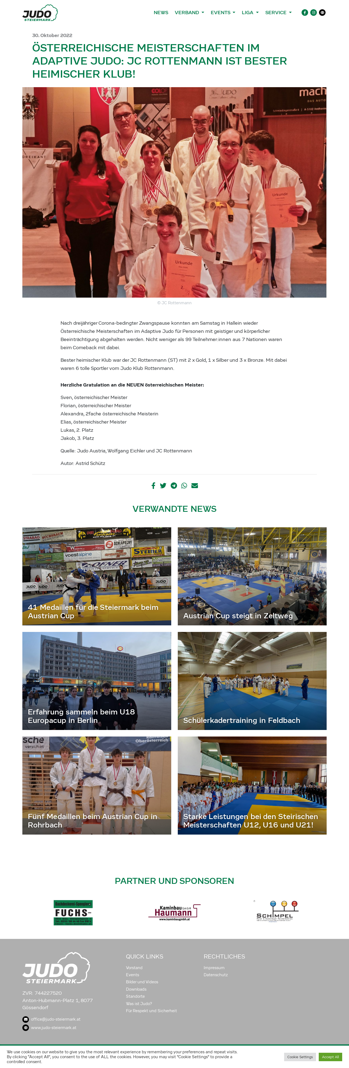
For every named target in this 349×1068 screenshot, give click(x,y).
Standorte (135, 996)
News (161, 13)
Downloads (136, 989)
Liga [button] (248, 13)
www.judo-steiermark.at (49, 1027)
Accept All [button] (330, 1057)
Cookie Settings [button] (300, 1057)
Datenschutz (216, 974)
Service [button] (276, 13)
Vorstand (134, 967)
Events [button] (221, 13)
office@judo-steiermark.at (51, 1019)
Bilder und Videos (142, 981)
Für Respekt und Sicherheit (151, 1010)
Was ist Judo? (139, 1003)
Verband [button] (187, 13)
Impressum (214, 967)
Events (132, 974)
